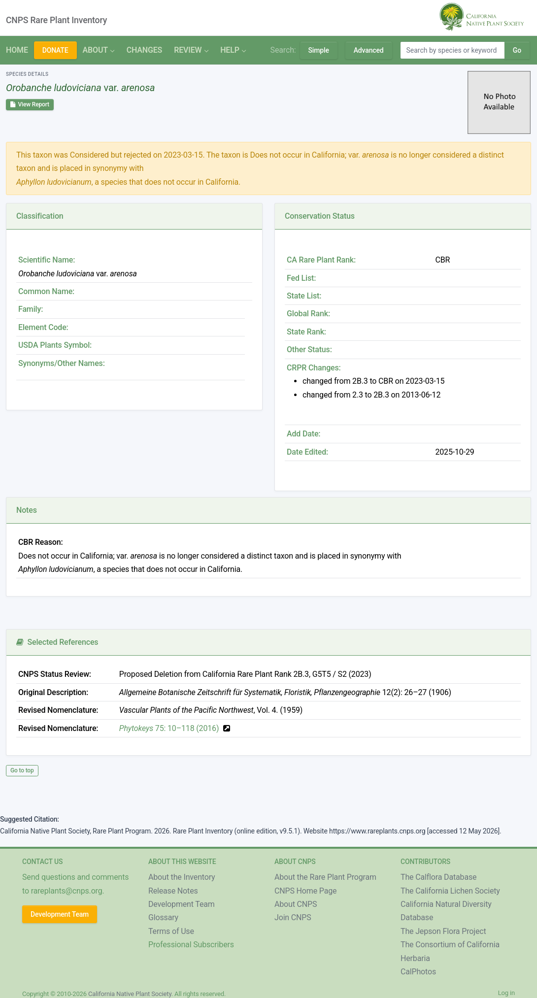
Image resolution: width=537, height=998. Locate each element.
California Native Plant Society (129, 994)
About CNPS (295, 904)
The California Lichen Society (450, 891)
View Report (29, 104)
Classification (40, 216)
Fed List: (301, 278)
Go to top (22, 770)
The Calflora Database (438, 877)
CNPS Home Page (305, 891)
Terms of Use (171, 931)
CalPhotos (418, 971)
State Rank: (306, 331)
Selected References (57, 642)
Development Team (60, 914)
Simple (318, 50)
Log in (506, 993)
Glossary (163, 917)
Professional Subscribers (191, 944)
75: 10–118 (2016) (169, 728)
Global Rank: (308, 313)
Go (517, 50)
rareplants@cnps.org (66, 891)
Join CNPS (292, 917)
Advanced (369, 50)
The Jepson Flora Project (443, 931)
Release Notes (173, 891)
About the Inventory (181, 877)
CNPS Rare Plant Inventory (56, 20)
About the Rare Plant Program (325, 877)
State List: (304, 295)
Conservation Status (320, 216)
